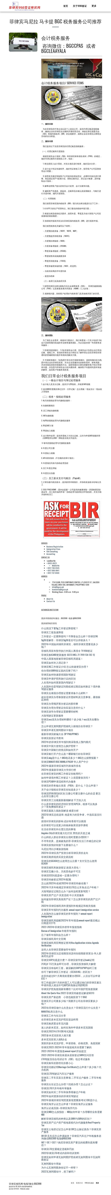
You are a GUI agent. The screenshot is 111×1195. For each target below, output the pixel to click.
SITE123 (16, 1189)
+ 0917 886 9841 (52, 570)
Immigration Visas (53, 549)
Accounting (50, 553)
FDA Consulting (52, 551)
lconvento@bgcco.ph (60, 589)
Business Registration (54, 546)
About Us (49, 598)
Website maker (24, 1189)
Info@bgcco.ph (58, 587)
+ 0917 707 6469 (52, 572)
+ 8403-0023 (51, 563)
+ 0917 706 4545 (52, 568)
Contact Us (50, 601)
